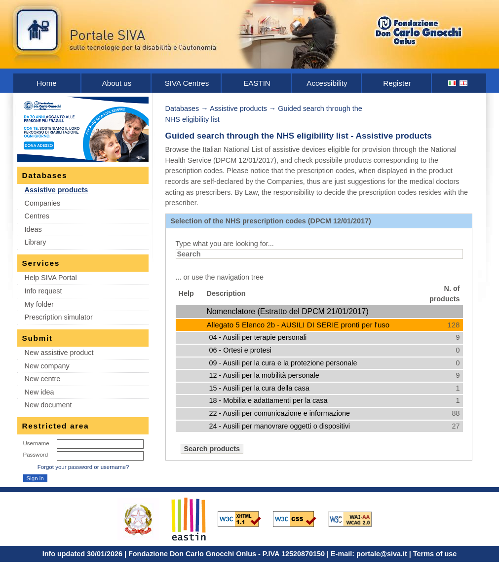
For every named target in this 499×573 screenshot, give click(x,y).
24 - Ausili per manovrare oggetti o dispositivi (279, 426)
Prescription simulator (59, 317)
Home (46, 83)
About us (117, 83)
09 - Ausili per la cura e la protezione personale (283, 363)
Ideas (33, 229)
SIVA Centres (187, 83)
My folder (39, 304)
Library (35, 242)
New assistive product (59, 353)
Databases (182, 108)
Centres (37, 216)
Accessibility (327, 83)
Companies (43, 203)
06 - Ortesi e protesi (240, 350)
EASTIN (256, 83)
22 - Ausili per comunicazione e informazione (279, 413)
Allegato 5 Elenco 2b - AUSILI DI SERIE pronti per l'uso (298, 325)
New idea (39, 392)
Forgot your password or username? (83, 467)
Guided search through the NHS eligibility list (256, 136)
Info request (43, 291)
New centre (43, 379)
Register (397, 83)
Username (36, 443)
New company (47, 366)
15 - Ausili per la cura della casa (259, 388)
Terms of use (435, 554)
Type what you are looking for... (225, 244)
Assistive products (56, 190)
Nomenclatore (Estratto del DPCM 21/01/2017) (288, 311)
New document (48, 405)
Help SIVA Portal (51, 278)
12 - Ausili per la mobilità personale (264, 375)
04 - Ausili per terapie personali (258, 337)
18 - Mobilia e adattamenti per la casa (268, 400)
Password (35, 455)
